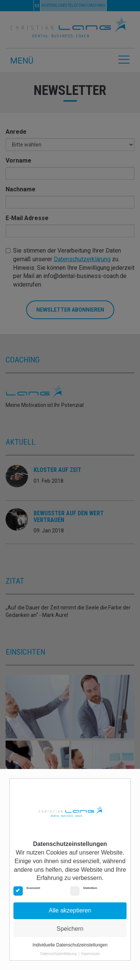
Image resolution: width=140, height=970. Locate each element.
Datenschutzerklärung (58, 954)
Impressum (90, 954)
